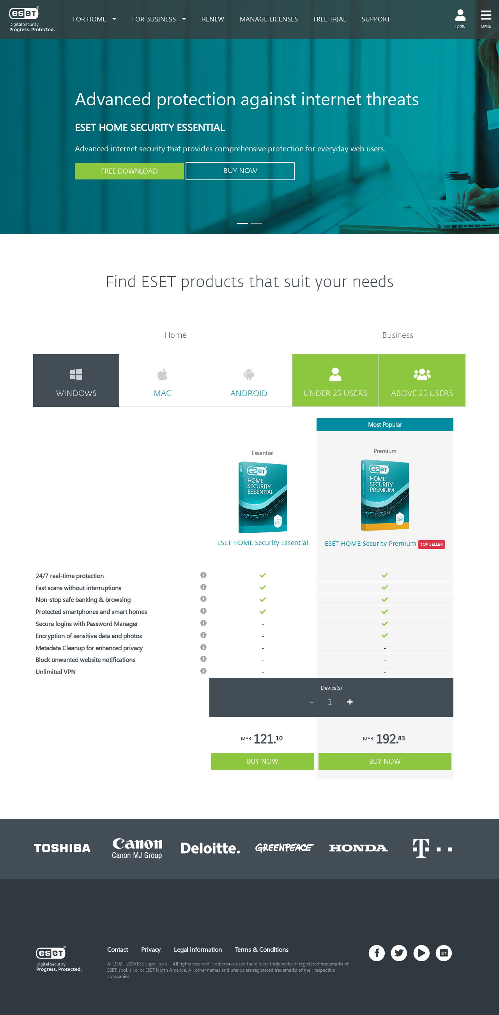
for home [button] (90, 18)
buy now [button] (262, 761)
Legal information (198, 949)
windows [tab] (76, 382)
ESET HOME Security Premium (385, 544)
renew (213, 18)
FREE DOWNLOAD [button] (129, 171)
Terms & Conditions (261, 949)
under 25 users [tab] (335, 382)
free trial (329, 18)
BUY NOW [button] (240, 171)
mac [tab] (162, 382)
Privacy (151, 949)
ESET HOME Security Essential (262, 543)
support (376, 18)
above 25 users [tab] (422, 382)
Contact (117, 949)
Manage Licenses (269, 18)
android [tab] (248, 382)
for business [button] (155, 18)
